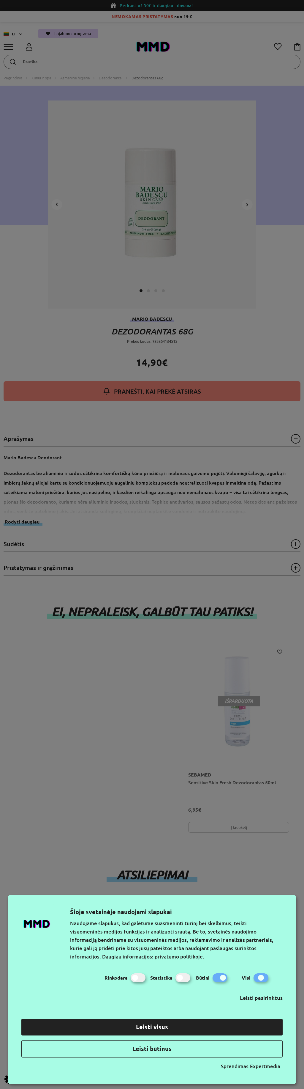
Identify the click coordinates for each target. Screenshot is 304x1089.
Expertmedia (265, 1066)
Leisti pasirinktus (261, 998)
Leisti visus (152, 1027)
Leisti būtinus (152, 1048)
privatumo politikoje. (179, 956)
